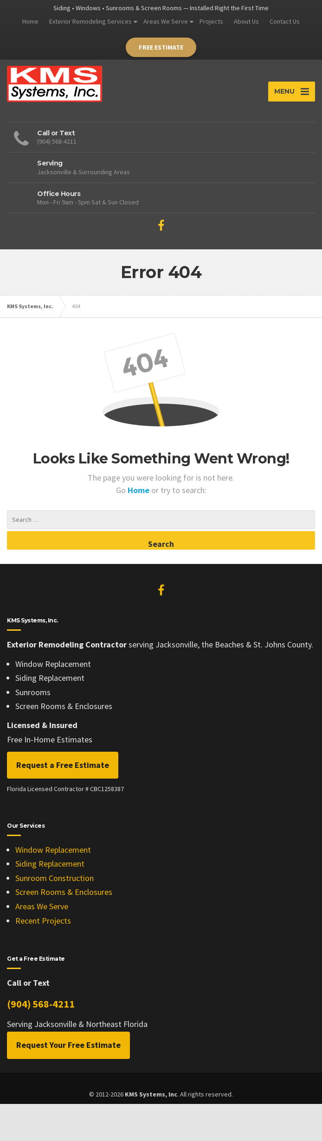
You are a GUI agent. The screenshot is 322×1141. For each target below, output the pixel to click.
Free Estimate (161, 47)
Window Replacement (53, 849)
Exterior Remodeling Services (90, 21)
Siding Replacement (49, 863)
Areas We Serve (165, 21)
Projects (211, 21)
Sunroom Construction (54, 878)
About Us (246, 21)
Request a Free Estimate (62, 765)
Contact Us (285, 21)
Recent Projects (43, 920)
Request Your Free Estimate (68, 1045)
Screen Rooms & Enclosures (63, 892)
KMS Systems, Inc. (30, 306)
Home (30, 21)
